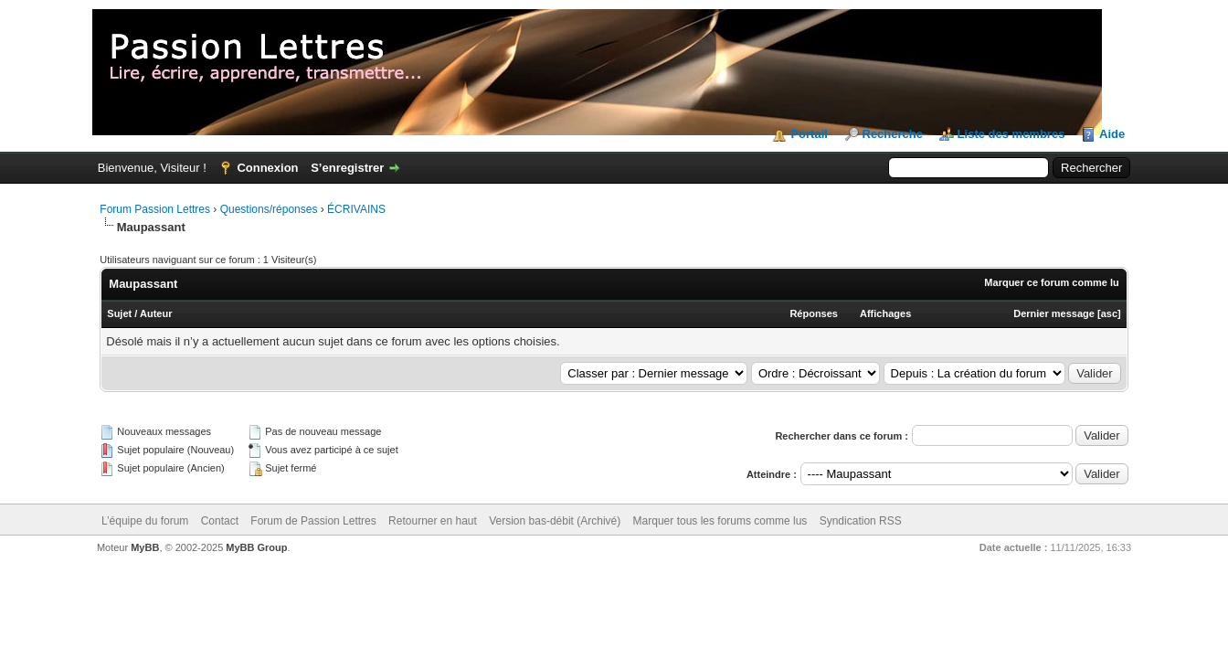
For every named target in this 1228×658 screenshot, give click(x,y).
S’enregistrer (347, 168)
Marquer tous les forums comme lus (720, 521)
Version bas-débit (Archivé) (554, 521)
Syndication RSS (861, 521)
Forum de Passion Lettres (313, 521)
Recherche (893, 134)
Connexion (267, 168)
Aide (1112, 134)
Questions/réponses (269, 209)
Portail (808, 134)
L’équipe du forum (144, 521)
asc (1109, 313)
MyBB (145, 547)
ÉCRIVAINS (356, 209)
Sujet (119, 313)
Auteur (156, 313)
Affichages (885, 313)
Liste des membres (1011, 134)
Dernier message (1054, 313)
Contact (219, 521)
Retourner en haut (432, 521)
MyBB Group (256, 547)
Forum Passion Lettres (155, 209)
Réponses (813, 313)
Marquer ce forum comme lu (1051, 282)
